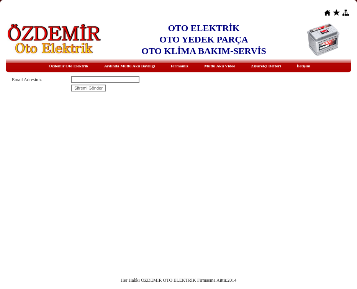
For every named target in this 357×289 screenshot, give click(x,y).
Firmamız (179, 66)
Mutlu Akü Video (219, 66)
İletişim (303, 66)
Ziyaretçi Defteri (266, 66)
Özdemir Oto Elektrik (68, 66)
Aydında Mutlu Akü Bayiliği (129, 66)
